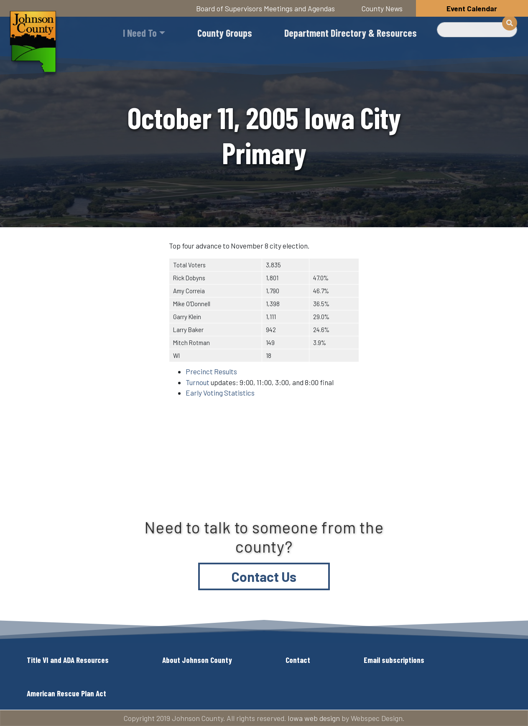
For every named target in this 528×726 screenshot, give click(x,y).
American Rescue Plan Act (66, 693)
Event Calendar (471, 8)
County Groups (224, 33)
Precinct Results (211, 371)
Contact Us (264, 576)
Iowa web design (314, 718)
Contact (298, 660)
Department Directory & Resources (350, 33)
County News (382, 8)
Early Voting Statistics (220, 392)
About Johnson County (197, 660)
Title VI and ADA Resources (68, 660)
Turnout (197, 382)
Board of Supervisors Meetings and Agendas (265, 8)
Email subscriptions (394, 660)
